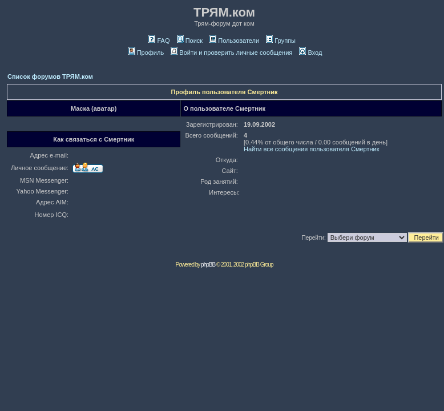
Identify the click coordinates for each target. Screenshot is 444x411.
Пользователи (234, 40)
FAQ (158, 40)
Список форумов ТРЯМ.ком (50, 76)
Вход (310, 52)
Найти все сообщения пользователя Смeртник (312, 149)
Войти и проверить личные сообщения (231, 52)
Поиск (190, 40)
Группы (281, 40)
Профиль (146, 52)
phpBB (208, 264)
